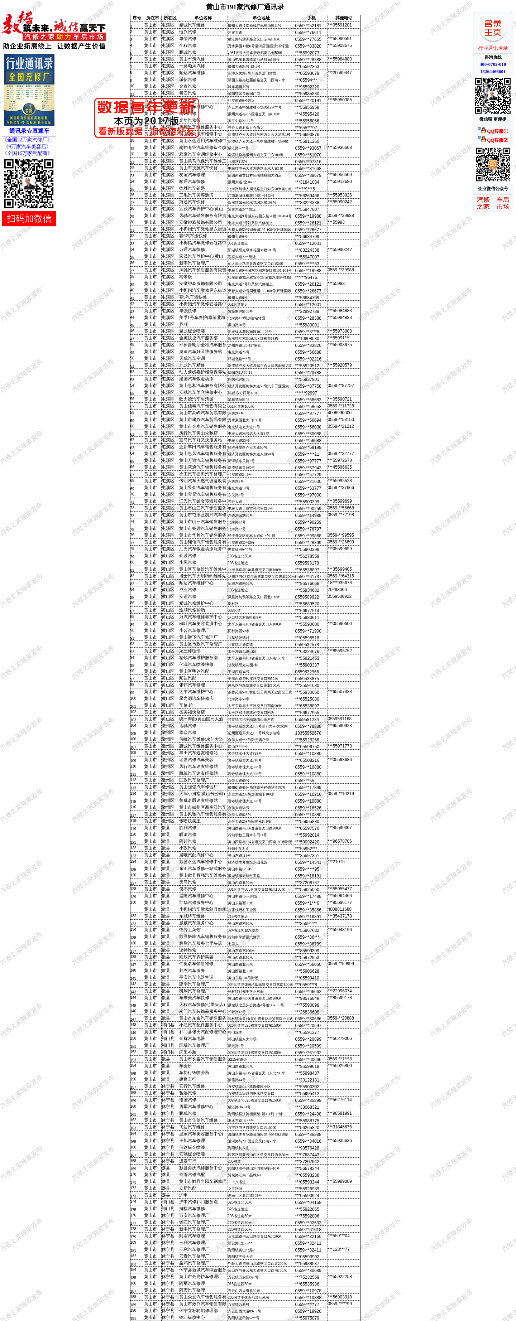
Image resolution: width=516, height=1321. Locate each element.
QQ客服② (493, 140)
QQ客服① (493, 131)
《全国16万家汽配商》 (27, 153)
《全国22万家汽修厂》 (27, 139)
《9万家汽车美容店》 (26, 146)
